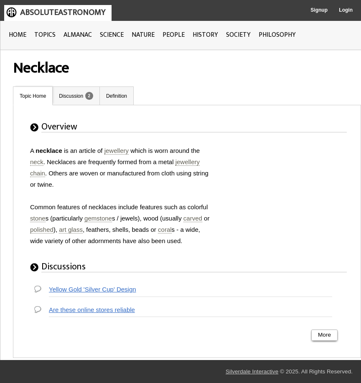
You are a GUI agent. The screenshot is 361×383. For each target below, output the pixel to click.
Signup (319, 10)
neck (36, 161)
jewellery (116, 150)
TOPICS (45, 35)
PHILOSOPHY (277, 35)
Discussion (71, 96)
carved (192, 218)
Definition (116, 96)
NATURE (143, 35)
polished (41, 229)
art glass (71, 229)
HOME (17, 35)
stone (38, 218)
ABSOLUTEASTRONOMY (62, 12)
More (324, 335)
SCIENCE (112, 35)
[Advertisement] (285, 197)
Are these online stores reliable (92, 309)
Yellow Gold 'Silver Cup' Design (92, 289)
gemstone (98, 218)
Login (346, 10)
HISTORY (205, 35)
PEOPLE (174, 35)
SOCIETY (238, 35)
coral (165, 229)
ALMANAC (78, 35)
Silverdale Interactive (252, 371)
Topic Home (33, 96)
